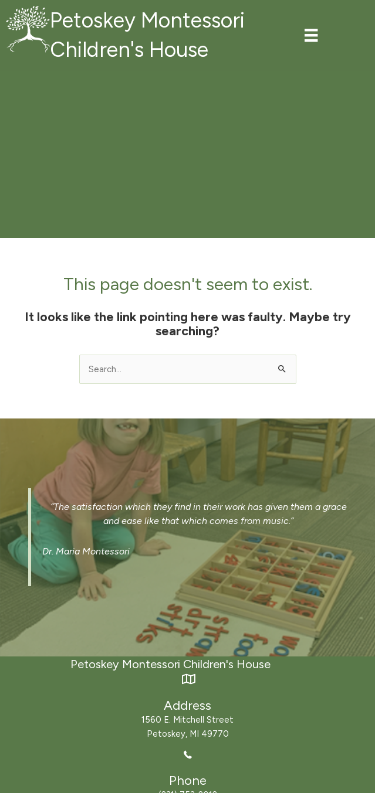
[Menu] (311, 35)
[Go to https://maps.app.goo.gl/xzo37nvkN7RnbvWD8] (187, 706)
